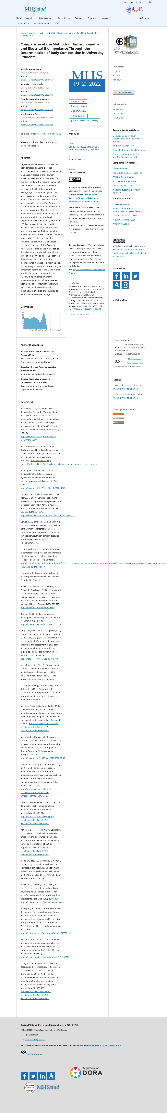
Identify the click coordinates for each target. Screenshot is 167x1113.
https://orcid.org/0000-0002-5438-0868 (37, 94)
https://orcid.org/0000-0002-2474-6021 (37, 80)
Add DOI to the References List (127, 173)
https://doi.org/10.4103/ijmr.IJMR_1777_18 (41, 624)
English (116, 71)
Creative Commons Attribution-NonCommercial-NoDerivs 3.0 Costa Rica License (129, 253)
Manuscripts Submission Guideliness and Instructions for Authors (128, 139)
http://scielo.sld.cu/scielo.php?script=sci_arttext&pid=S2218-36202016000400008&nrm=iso (40, 727)
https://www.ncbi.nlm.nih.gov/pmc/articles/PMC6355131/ (48, 515)
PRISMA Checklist (121, 224)
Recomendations (41, 23)
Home (19, 18)
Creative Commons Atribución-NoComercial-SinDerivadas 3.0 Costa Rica (84, 198)
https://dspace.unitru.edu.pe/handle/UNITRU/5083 (45, 957)
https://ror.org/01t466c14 (35, 1054)
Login (56, 23)
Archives (79, 18)
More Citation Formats (80, 314)
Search (144, 18)
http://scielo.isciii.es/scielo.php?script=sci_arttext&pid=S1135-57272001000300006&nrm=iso (36, 792)
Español (116, 75)
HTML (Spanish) (80, 106)
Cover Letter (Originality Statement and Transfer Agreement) (129, 155)
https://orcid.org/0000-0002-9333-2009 (37, 124)
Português (117, 79)
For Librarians (118, 118)
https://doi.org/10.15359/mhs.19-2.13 (43, 133)
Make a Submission (123, 92)
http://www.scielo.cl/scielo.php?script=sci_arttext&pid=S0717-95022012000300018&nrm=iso (36, 995)
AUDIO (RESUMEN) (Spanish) (85, 120)
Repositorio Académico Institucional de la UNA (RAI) (126, 210)
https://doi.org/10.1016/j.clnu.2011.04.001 (41, 658)
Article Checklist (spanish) (125, 181)
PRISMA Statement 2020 (124, 219)
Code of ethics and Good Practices (129, 150)
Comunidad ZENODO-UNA (125, 215)
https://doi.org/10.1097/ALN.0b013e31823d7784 (43, 488)
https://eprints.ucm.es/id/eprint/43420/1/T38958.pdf (46, 933)
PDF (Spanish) (79, 101)
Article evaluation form (123, 145)
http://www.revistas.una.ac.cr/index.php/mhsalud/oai (103, 1046)
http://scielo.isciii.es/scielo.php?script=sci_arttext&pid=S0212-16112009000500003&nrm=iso (36, 851)
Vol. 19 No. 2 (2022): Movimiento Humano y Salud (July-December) (68, 33)
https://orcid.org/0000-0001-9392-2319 (37, 109)
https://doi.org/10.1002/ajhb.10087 (37, 607)
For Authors (118, 113)
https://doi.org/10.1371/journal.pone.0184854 (42, 902)
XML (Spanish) (79, 116)
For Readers (118, 109)
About (29, 18)
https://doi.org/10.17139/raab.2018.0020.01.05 (43, 758)
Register (139, 2)
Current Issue (63, 18)
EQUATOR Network (121, 204)
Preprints (92, 18)
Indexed (105, 18)
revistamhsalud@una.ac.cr (35, 1040)
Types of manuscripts (123, 185)
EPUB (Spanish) (79, 111)
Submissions (45, 18)
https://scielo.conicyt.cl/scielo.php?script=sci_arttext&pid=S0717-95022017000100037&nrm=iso (37, 820)
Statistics (22, 23)
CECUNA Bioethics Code (124, 177)
